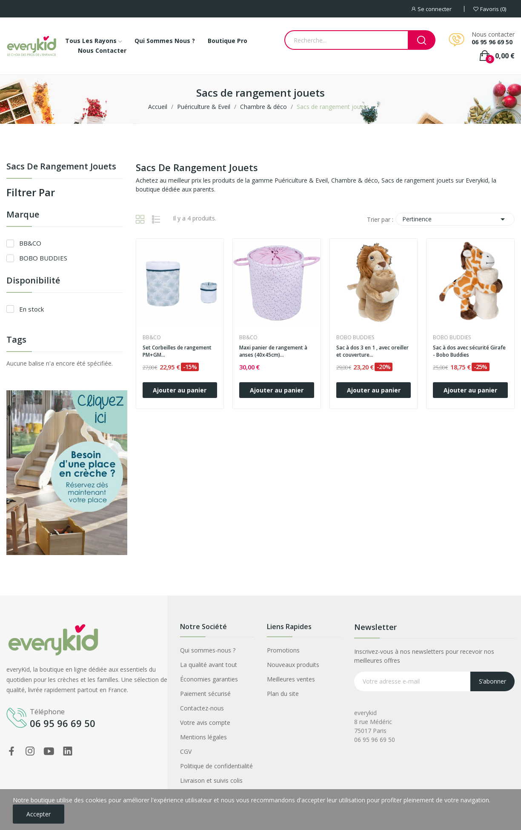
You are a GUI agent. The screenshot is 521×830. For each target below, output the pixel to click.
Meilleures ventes (291, 679)
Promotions (283, 650)
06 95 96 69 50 (492, 42)
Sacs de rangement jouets (61, 167)
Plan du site (283, 694)
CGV (186, 751)
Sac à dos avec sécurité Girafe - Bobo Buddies (469, 351)
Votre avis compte (205, 722)
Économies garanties (209, 679)
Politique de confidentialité (216, 766)
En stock (31, 309)
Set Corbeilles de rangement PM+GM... (177, 351)
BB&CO (30, 243)
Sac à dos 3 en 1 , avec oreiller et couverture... (372, 351)
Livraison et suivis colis (211, 780)
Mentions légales (203, 737)
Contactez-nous (202, 708)
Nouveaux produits (293, 665)
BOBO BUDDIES (43, 258)
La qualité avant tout (208, 665)
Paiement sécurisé (205, 694)
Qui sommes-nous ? (207, 650)
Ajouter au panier (179, 390)
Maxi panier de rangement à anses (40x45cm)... (273, 351)
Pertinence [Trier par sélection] (455, 219)
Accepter (38, 814)
